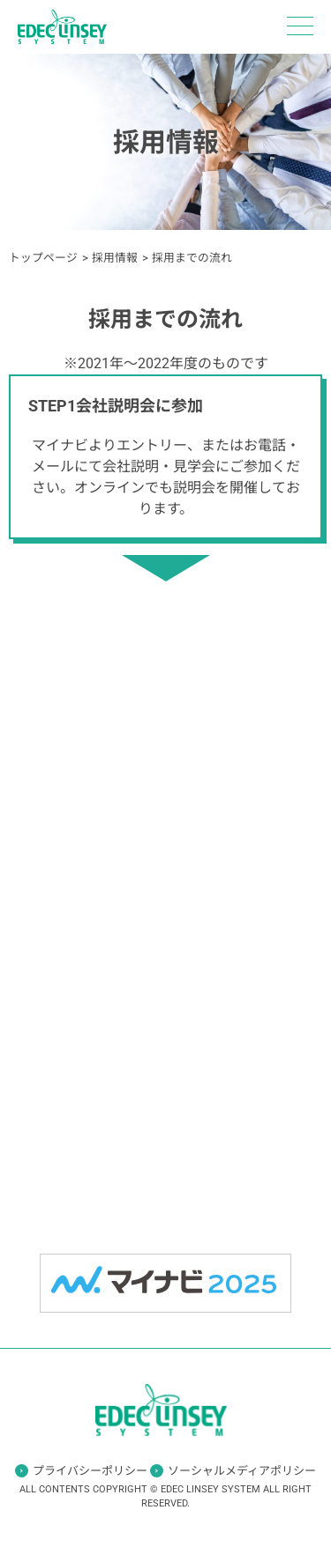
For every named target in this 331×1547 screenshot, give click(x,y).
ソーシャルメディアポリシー (242, 1470)
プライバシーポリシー (90, 1470)
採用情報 (115, 257)
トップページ (43, 257)
